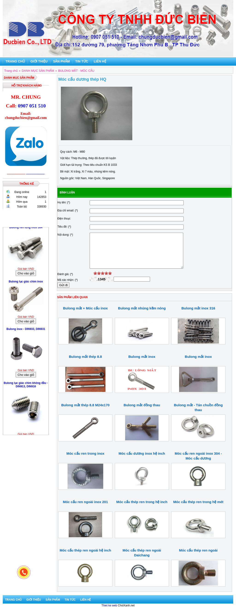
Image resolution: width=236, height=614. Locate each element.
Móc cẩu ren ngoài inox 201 (85, 509)
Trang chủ (15, 61)
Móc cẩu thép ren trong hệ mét (198, 509)
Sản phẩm (61, 61)
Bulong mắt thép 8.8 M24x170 (85, 412)
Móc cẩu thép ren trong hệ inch (142, 509)
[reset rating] (91, 280)
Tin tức (81, 61)
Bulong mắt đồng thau (142, 412)
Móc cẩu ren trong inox (85, 460)
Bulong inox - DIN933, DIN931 (25, 330)
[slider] (102, 280)
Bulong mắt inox (141, 363)
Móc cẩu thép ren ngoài (198, 557)
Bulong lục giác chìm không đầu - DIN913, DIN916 (26, 386)
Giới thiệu (38, 61)
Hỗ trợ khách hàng (27, 85)
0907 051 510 (32, 106)
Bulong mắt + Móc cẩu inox (85, 315)
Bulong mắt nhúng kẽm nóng (142, 315)
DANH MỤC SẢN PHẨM (19, 77)
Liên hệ (100, 61)
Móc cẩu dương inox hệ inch (142, 460)
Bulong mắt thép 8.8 (85, 363)
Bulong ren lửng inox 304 (25, 228)
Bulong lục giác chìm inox (26, 282)
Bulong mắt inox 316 (198, 315)
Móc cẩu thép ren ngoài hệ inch (85, 557)
